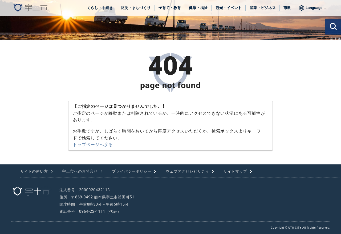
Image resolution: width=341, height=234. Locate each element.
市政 (287, 8)
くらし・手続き (100, 8)
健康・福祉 (198, 8)
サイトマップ (235, 171)
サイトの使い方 (34, 171)
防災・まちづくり (136, 8)
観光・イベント (229, 8)
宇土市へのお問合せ (80, 171)
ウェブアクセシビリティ (187, 171)
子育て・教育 (170, 8)
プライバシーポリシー (131, 171)
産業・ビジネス (263, 8)
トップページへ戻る (93, 144)
